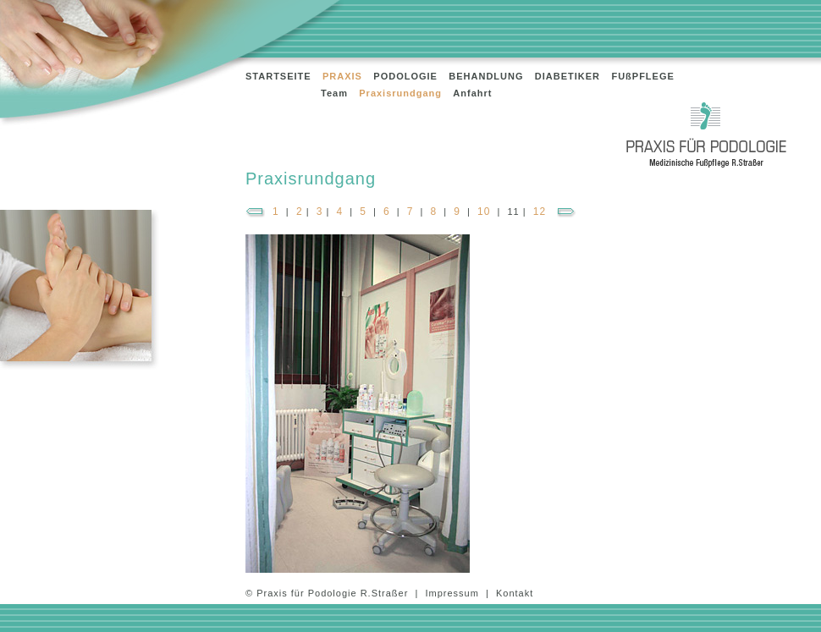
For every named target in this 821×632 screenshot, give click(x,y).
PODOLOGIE (405, 76)
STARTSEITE (278, 76)
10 (483, 211)
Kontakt (514, 593)
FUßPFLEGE (642, 76)
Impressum (451, 593)
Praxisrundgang (400, 93)
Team (334, 93)
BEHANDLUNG (486, 76)
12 (539, 211)
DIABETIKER (567, 76)
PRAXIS (342, 76)
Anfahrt (472, 93)
